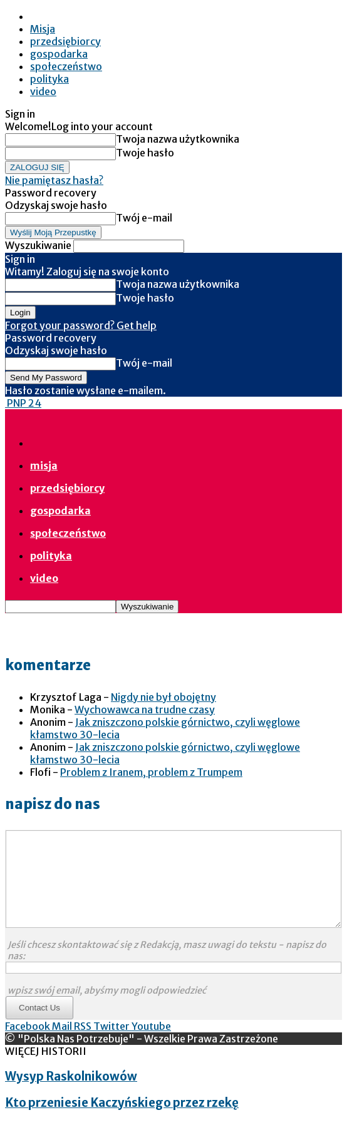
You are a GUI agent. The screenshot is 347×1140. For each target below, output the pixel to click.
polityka (49, 79)
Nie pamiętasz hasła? (54, 180)
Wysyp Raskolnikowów (71, 1095)
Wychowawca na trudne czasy (145, 709)
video (43, 91)
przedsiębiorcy (65, 41)
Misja (42, 29)
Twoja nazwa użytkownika (177, 139)
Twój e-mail (144, 217)
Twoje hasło (145, 152)
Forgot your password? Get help (81, 325)
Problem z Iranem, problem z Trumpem (151, 772)
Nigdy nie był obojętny (163, 697)
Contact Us (39, 1026)
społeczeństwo (66, 66)
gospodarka (59, 54)
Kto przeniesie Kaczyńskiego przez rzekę (122, 1121)
